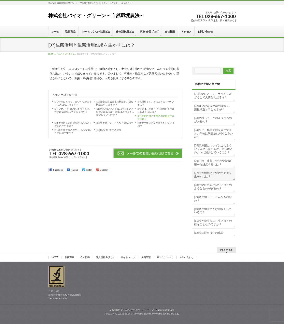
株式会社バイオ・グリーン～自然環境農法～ (96, 15)
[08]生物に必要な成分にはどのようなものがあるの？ (73, 124)
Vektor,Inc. (161, 314)
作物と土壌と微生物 (64, 94)
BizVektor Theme (142, 314)
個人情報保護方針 (105, 257)
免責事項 (146, 257)
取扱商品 (69, 257)
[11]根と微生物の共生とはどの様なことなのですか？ (73, 131)
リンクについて (165, 257)
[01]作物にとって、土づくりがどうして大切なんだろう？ (73, 103)
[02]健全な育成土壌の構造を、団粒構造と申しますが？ (114, 103)
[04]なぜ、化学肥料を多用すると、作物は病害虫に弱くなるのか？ (73, 110)
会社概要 (85, 257)
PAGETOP (226, 250)
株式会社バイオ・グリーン (137, 309)
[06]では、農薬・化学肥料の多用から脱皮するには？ (156, 110)
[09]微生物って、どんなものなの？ (114, 123)
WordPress (124, 314)
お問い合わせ (186, 257)
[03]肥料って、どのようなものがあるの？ (156, 103)
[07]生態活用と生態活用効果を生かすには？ (156, 117)
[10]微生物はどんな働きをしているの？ (156, 124)
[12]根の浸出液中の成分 (108, 130)
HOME (55, 257)
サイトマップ (128, 257)
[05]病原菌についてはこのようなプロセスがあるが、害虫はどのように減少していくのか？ (115, 111)
